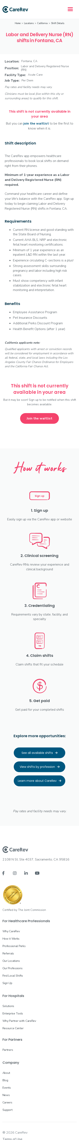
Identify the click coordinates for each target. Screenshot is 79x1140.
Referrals (8, 953)
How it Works (11, 939)
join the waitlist (36, 123)
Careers (7, 1102)
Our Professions (12, 968)
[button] (70, 9)
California (42, 23)
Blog (5, 1080)
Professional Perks (14, 946)
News (6, 1095)
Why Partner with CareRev (19, 1021)
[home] (15, 9)
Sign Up (7, 983)
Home (18, 23)
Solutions (8, 1006)
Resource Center (13, 1028)
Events (6, 1088)
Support (7, 1110)
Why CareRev (11, 931)
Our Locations (11, 961)
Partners (7, 1050)
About (6, 1073)
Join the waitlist (39, 418)
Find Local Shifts (12, 976)
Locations (29, 23)
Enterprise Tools (12, 1013)
